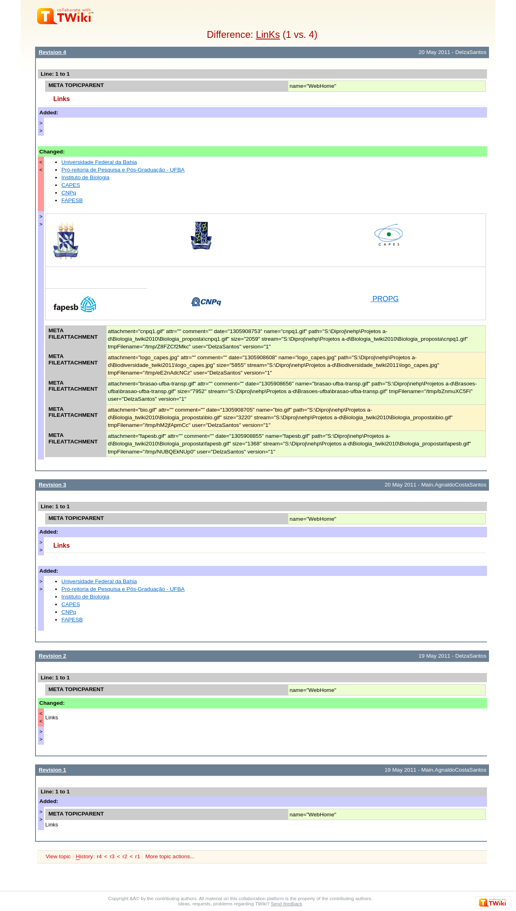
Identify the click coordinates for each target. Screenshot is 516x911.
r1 (137, 856)
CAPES (70, 185)
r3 (112, 856)
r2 (125, 856)
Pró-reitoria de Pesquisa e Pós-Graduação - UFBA (123, 170)
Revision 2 (52, 656)
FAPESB (72, 200)
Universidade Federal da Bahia (99, 162)
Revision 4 (52, 52)
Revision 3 (52, 485)
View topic (58, 856)
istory (84, 856)
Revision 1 (52, 770)
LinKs (268, 34)
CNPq (68, 193)
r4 (99, 856)
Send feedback (286, 903)
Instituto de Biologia (85, 177)
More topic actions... (170, 856)
